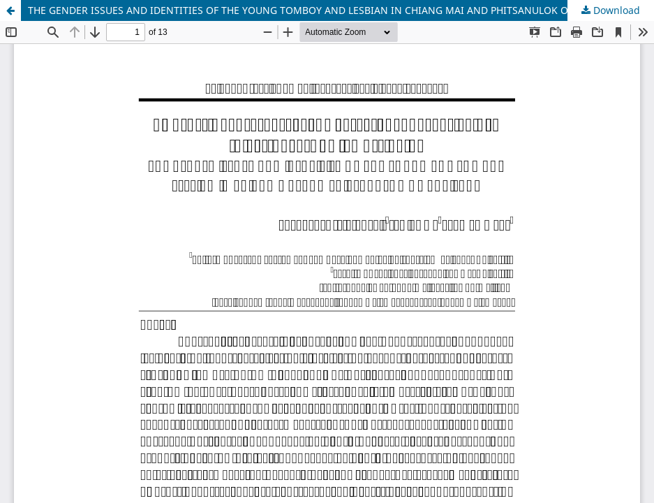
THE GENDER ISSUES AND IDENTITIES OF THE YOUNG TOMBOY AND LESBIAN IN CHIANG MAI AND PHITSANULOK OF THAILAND (326, 10)
